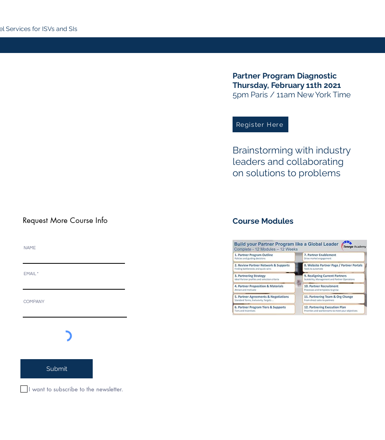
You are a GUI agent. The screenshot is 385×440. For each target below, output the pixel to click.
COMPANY (34, 301)
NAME (30, 248)
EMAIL (30, 274)
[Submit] (56, 368)
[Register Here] (260, 124)
